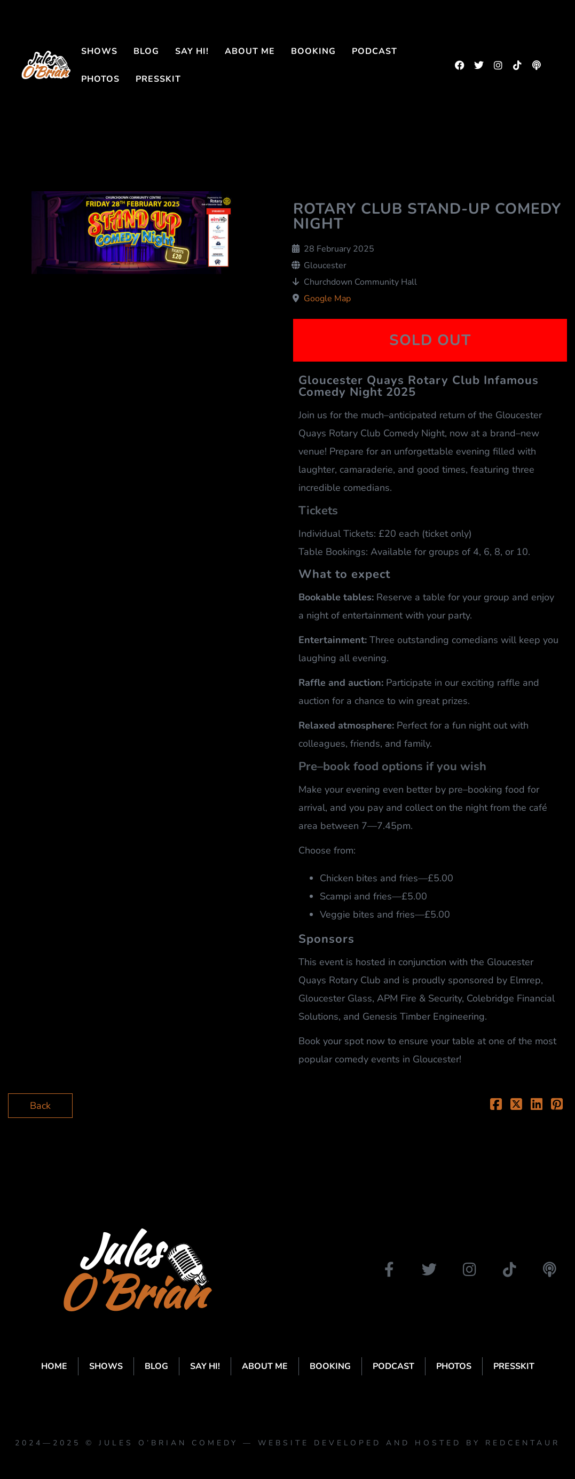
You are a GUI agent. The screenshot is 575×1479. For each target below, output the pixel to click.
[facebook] (459, 65)
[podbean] (536, 65)
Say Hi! (192, 51)
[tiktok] (517, 65)
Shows (99, 51)
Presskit (158, 79)
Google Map (327, 298)
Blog (146, 51)
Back (40, 1105)
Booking (313, 51)
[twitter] (479, 65)
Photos (100, 79)
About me (250, 51)
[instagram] (498, 65)
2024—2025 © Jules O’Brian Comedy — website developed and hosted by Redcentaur (287, 1443)
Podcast (374, 51)
